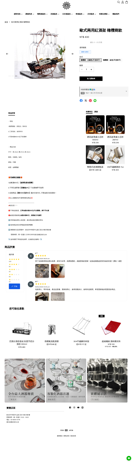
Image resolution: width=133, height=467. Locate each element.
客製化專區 (104, 14)
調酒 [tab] (96, 112)
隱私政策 (66, 436)
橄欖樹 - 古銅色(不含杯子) (90, 60)
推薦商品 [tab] (89, 112)
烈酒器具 (55, 14)
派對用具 (18, 14)
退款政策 (73, 436)
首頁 (6, 22)
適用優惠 (83, 48)
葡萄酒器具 (42, 14)
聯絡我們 (115, 14)
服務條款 (60, 436)
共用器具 (91, 14)
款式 (81, 57)
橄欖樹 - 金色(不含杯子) (112, 60)
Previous (7, 53)
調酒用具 (29, 14)
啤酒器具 (80, 14)
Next (72, 53)
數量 (81, 65)
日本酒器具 (67, 14)
